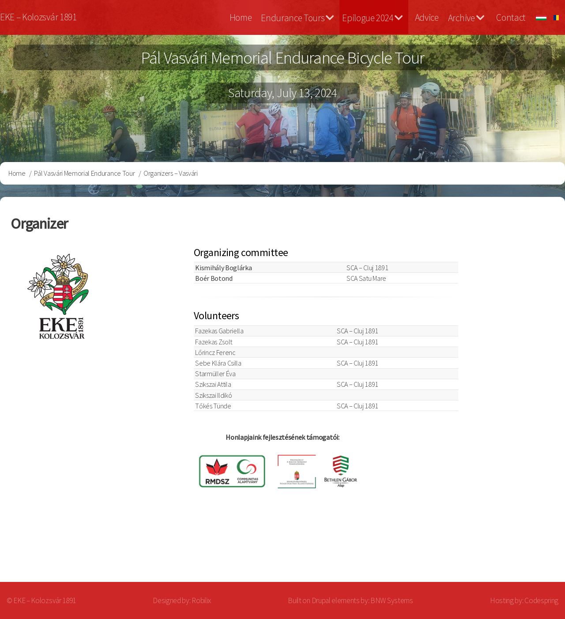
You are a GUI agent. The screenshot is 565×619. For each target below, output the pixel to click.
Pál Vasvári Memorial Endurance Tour (84, 173)
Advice (427, 17)
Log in (534, 547)
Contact (511, 17)
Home (241, 17)
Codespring (541, 600)
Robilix (201, 600)
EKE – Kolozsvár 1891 (38, 17)
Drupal (321, 600)
